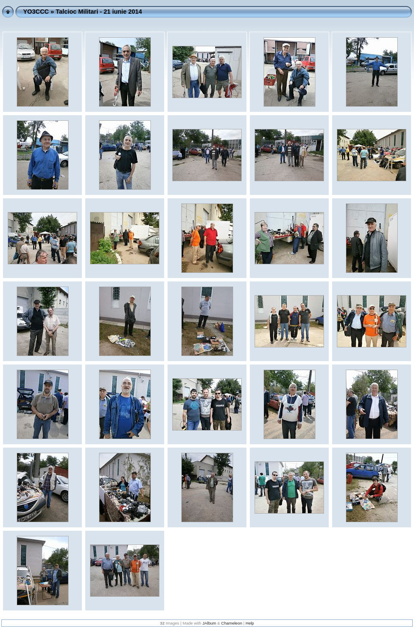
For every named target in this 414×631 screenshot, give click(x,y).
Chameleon (231, 623)
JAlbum (209, 623)
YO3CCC (36, 11)
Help (250, 623)
